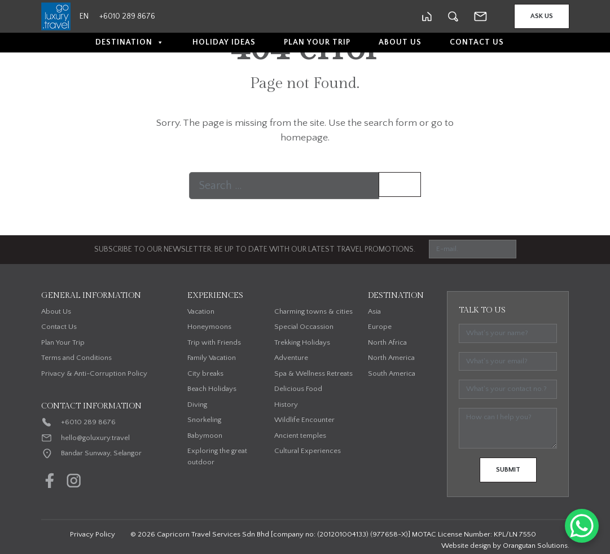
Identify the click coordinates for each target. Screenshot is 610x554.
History (286, 404)
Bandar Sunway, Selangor (101, 453)
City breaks (205, 373)
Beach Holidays (211, 389)
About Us (400, 42)
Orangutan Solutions (535, 545)
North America (391, 358)
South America (391, 373)
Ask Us (541, 16)
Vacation (200, 311)
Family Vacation (211, 358)
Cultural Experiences (307, 451)
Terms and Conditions (76, 358)
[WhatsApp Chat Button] (582, 526)
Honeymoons (209, 327)
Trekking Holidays (302, 342)
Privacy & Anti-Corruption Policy (94, 373)
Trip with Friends (214, 342)
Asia (374, 311)
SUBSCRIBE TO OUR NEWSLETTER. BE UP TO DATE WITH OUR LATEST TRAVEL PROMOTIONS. (254, 249)
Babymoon (204, 435)
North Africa (387, 342)
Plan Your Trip (317, 42)
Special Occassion (303, 327)
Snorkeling (204, 420)
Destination (129, 42)
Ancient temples (300, 435)
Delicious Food (298, 389)
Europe (380, 327)
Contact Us (477, 42)
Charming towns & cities (313, 311)
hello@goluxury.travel (95, 438)
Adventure (291, 358)
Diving (197, 404)
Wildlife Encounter (304, 420)
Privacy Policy (92, 534)
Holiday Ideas (224, 42)
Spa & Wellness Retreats (313, 373)
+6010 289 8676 (88, 422)
